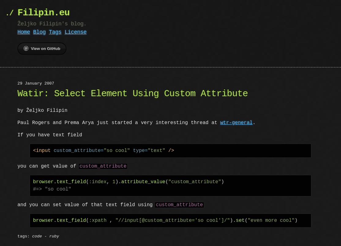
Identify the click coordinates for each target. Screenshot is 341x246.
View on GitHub (42, 48)
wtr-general (236, 122)
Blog (39, 32)
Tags (55, 32)
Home (23, 32)
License (76, 32)
